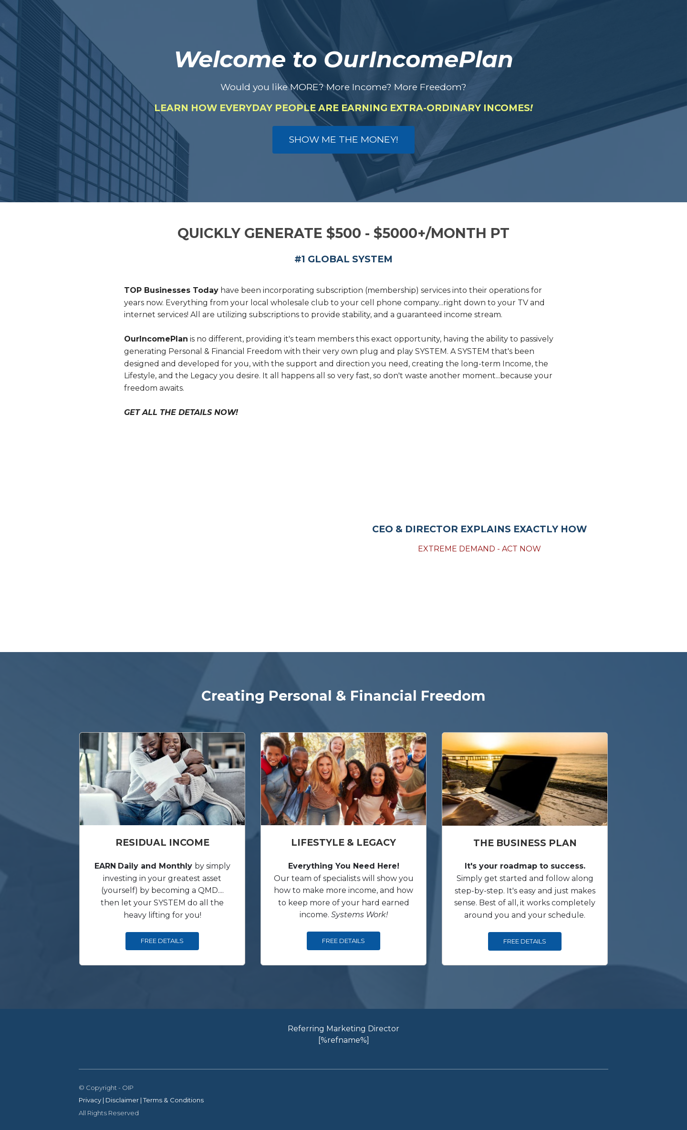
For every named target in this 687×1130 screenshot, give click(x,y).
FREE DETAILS (162, 940)
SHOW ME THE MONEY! (343, 139)
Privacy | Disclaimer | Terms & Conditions (141, 1100)
